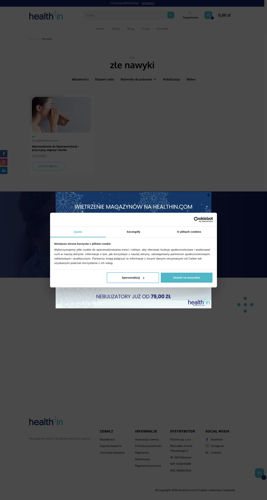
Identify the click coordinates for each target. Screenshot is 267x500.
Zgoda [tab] (78, 231)
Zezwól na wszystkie (186, 277)
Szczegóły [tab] (133, 231)
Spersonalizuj (133, 277)
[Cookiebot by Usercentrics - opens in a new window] (196, 219)
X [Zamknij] (208, 194)
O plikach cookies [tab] (189, 231)
